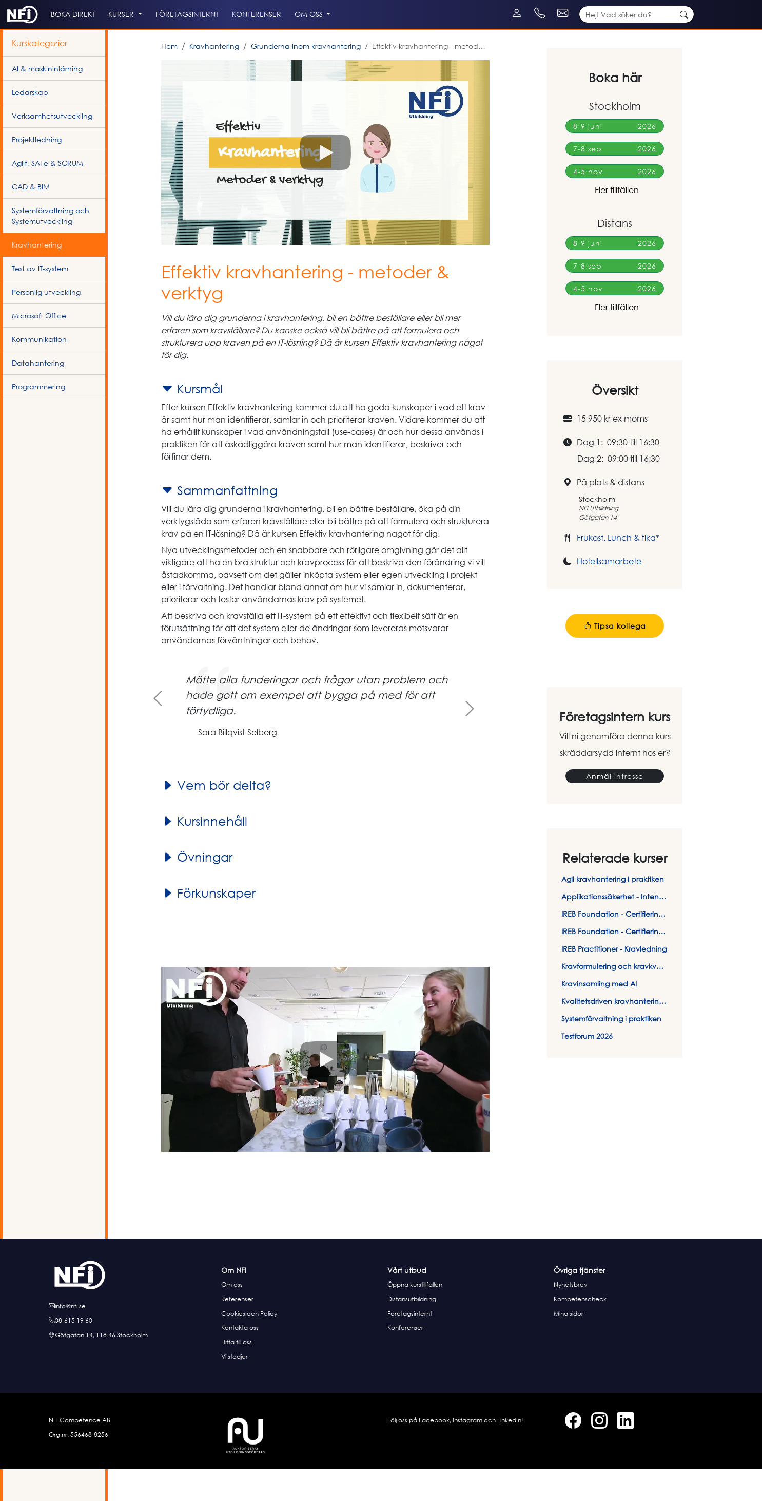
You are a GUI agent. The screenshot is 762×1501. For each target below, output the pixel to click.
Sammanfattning (219, 522)
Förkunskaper (208, 925)
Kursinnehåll (204, 853)
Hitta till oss (236, 1374)
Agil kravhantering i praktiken (612, 910)
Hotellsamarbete (609, 593)
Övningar (196, 889)
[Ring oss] (132, 1352)
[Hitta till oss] (132, 1367)
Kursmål (192, 420)
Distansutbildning (411, 1331)
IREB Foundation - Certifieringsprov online (614, 963)
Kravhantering (214, 77)
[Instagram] (21, 5)
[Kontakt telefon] (613, 5)
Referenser (237, 1331)
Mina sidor (568, 1345)
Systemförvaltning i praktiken (611, 1050)
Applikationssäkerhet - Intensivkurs (614, 928)
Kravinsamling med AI (599, 1015)
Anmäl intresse (614, 808)
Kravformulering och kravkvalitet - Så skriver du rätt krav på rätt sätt (614, 998)
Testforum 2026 (587, 1067)
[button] (325, 184)
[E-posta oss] (132, 1338)
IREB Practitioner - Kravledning (614, 980)
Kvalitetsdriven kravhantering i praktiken (614, 1033)
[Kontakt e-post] (675, 5)
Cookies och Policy (249, 1345)
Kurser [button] (167, 36)
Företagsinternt (409, 1345)
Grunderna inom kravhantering (306, 77)
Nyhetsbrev (571, 1316)
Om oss (232, 1316)
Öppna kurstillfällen (414, 1316)
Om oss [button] (392, 36)
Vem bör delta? (216, 817)
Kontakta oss (240, 1359)
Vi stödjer (234, 1388)
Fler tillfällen (615, 222)
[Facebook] (11, 5)
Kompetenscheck (580, 1331)
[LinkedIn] (32, 5)
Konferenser (405, 1359)
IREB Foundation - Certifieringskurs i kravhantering (614, 945)
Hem (169, 77)
